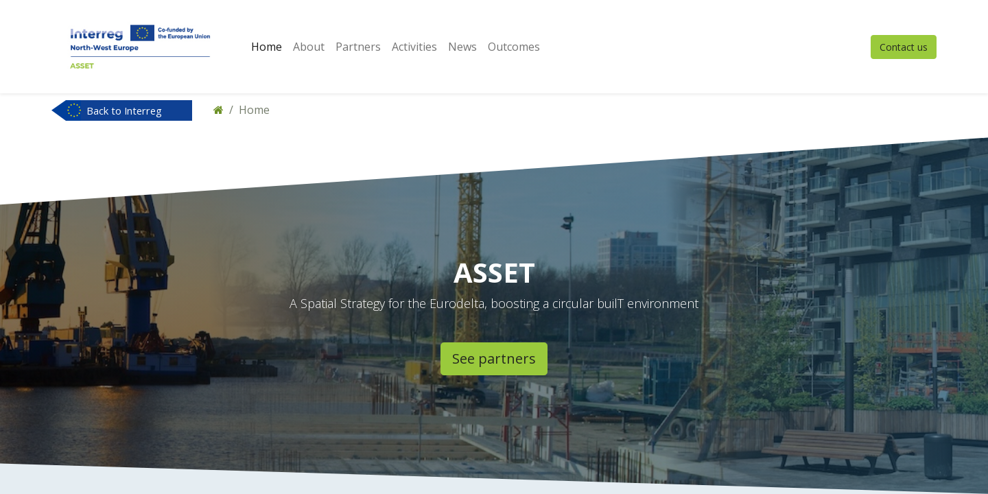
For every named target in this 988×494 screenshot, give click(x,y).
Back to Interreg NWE (124, 112)
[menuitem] (266, 46)
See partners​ (494, 358)
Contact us (904, 47)
